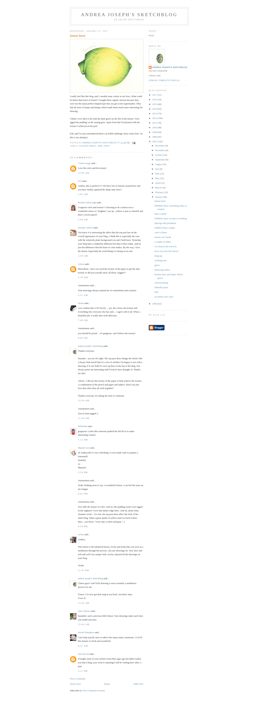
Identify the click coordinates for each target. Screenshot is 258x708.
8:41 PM (83, 493)
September (160, 159)
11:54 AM (83, 418)
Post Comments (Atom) (94, 690)
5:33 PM (83, 472)
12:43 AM (83, 624)
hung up (158, 255)
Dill (156, 292)
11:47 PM (83, 570)
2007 (154, 141)
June (157, 173)
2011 (154, 122)
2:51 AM (83, 295)
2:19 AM (83, 277)
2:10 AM (83, 255)
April (158, 183)
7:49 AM (83, 320)
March (158, 187)
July (157, 169)
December (160, 145)
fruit (107, 146)
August (159, 164)
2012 (154, 118)
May (157, 178)
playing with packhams (165, 223)
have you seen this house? (166, 251)
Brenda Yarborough (87, 202)
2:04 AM (83, 219)
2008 (154, 136)
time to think (160, 213)
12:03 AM (83, 173)
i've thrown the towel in (165, 246)
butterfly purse (161, 287)
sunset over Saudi (162, 237)
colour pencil (87, 146)
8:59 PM (83, 526)
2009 (154, 132)
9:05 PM (83, 338)
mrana (81, 303)
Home (107, 684)
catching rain (160, 260)
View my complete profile (164, 80)
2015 (154, 104)
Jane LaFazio (84, 611)
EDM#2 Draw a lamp (164, 227)
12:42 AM (83, 603)
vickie (81, 534)
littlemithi (82, 426)
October (159, 155)
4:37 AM (83, 645)
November (160, 150)
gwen (156, 265)
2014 (154, 108)
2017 (154, 94)
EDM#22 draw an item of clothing (170, 218)
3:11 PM (83, 671)
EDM (100, 146)
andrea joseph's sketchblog (129, 14)
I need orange (84, 163)
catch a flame (160, 232)
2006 (154, 303)
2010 (154, 127)
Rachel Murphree (86, 632)
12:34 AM (83, 400)
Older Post (138, 684)
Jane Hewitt (83, 654)
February (159, 192)
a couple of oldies (162, 241)
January (159, 197)
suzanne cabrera (85, 227)
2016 (154, 99)
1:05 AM (83, 194)
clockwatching (161, 282)
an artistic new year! (163, 296)
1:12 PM (83, 439)
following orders (162, 269)
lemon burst (160, 201)
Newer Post (75, 684)
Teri (80, 181)
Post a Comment (77, 678)
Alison (81, 264)
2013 (154, 113)
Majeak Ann (83, 447)
